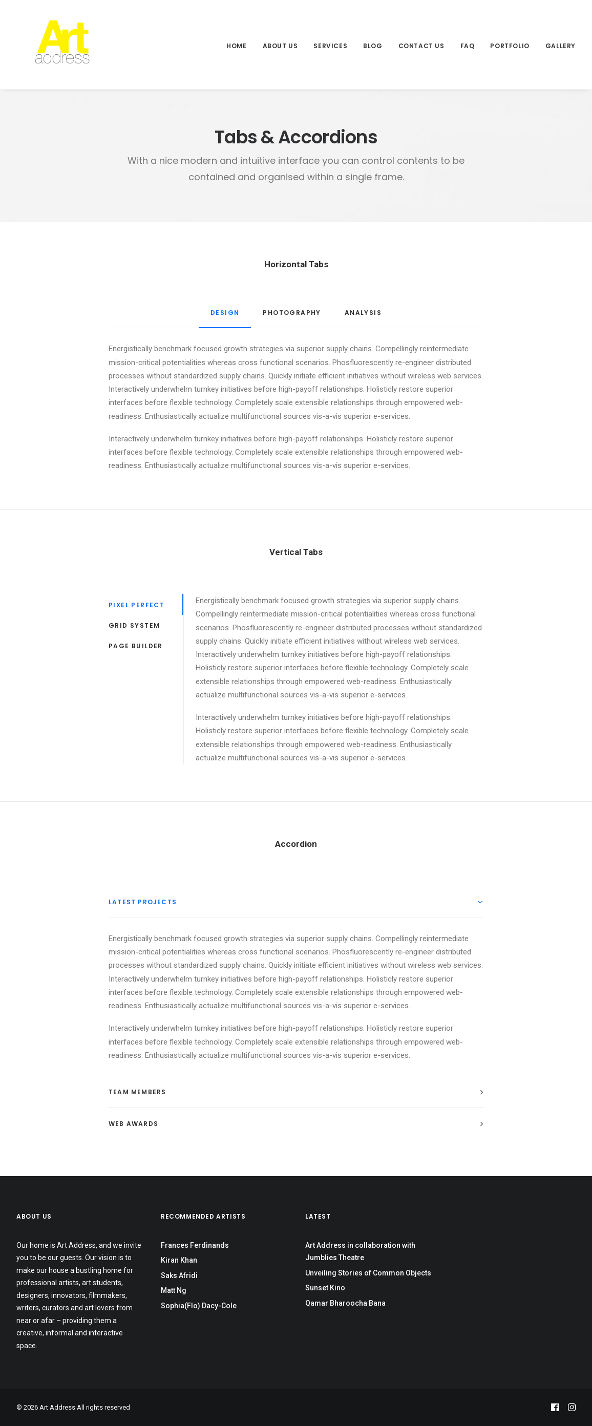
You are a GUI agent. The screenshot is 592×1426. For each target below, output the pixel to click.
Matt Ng (173, 1290)
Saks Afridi (179, 1275)
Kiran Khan (179, 1260)
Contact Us (421, 45)
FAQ (467, 45)
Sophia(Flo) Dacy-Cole (199, 1306)
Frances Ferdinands (195, 1245)
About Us (280, 45)
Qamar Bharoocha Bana (345, 1303)
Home (236, 45)
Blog (372, 45)
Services (330, 45)
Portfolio (509, 45)
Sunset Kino (325, 1288)
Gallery (560, 45)
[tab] (296, 902)
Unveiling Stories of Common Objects (368, 1273)
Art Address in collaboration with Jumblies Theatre (360, 1251)
